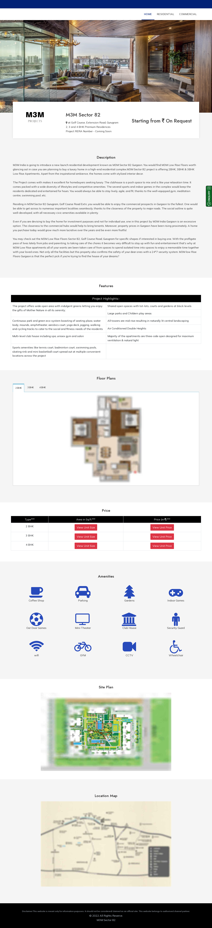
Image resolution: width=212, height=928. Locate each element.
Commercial (188, 14)
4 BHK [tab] (42, 387)
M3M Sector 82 (83, 114)
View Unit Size (86, 527)
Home (148, 14)
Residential (165, 14)
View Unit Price (162, 527)
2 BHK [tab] (18, 388)
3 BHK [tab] (30, 387)
